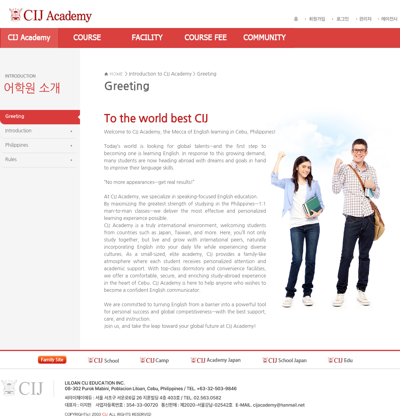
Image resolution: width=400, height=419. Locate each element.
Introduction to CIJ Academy (160, 74)
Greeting (206, 74)
